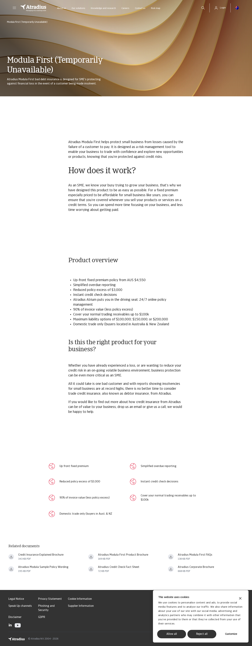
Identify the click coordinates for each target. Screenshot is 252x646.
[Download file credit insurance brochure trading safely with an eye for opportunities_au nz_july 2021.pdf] (171, 569)
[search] (203, 8)
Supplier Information (81, 606)
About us (61, 8)
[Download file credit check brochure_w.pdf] (91, 569)
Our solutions (78, 8)
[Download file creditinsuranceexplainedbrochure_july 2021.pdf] (11, 557)
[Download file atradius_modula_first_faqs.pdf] (171, 557)
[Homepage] (33, 7)
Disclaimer (15, 617)
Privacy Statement (50, 599)
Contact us (140, 8)
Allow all (171, 634)
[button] (14, 8)
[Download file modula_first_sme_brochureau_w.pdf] (91, 557)
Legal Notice (16, 599)
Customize (231, 634)
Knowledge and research (103, 8)
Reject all (202, 634)
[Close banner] (240, 598)
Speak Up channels (20, 606)
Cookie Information (80, 599)
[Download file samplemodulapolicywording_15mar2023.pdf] (11, 569)
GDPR (41, 617)
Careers (125, 8)
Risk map (155, 8)
